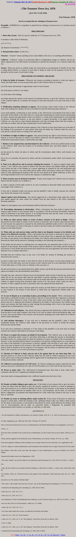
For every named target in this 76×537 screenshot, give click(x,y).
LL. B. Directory (54, 535)
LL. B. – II (33, 535)
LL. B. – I (24, 535)
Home (63, 535)
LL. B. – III (42, 535)
